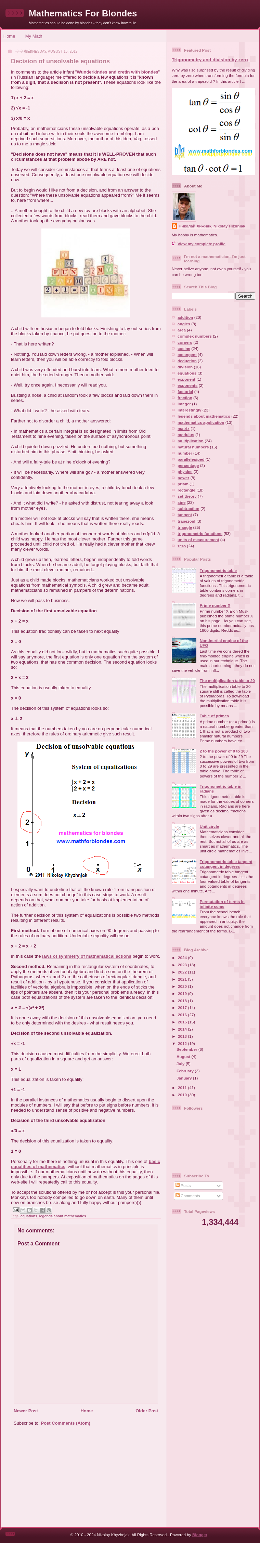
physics (185, 471)
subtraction (188, 508)
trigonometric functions (200, 533)
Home (9, 36)
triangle (185, 527)
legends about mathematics (62, 1216)
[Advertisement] (84, 1479)
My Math (33, 36)
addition (185, 317)
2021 (183, 979)
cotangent (187, 354)
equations (29, 1216)
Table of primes (214, 716)
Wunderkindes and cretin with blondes (117, 72)
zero (182, 546)
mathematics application (201, 422)
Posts (183, 1185)
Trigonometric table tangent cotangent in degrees (226, 863)
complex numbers (195, 336)
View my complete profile (201, 243)
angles (184, 324)
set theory (187, 496)
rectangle (186, 490)
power (183, 477)
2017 (183, 1007)
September (187, 1049)
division (185, 367)
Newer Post (26, 1410)
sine (181, 502)
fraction (185, 397)
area (182, 330)
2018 (183, 1000)
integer (184, 404)
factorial (185, 391)
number (185, 453)
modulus (186, 434)
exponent (186, 379)
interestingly (190, 410)
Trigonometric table (218, 570)
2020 (183, 986)
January (185, 1078)
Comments (188, 1195)
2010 (183, 1095)
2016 (183, 1014)
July (181, 1063)
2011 (183, 1087)
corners (185, 342)
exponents (187, 385)
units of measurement (198, 539)
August (184, 1056)
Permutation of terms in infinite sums (222, 903)
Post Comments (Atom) (65, 1423)
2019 (183, 993)
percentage (188, 465)
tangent (185, 514)
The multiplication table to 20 (227, 680)
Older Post (146, 1410)
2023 (183, 965)
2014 (183, 1029)
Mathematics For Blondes (83, 13)
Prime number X (215, 605)
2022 (183, 972)
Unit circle (209, 826)
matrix (184, 428)
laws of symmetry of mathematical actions (86, 956)
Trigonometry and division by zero (210, 59)
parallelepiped (191, 459)
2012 (183, 1043)
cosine (184, 348)
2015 (183, 1022)
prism (183, 484)
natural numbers (193, 447)
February (186, 1071)
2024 (183, 957)
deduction (187, 360)
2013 (183, 1036)
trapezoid (186, 521)
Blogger (199, 1534)
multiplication (191, 441)
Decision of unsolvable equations (60, 61)
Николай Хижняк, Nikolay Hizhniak (212, 226)
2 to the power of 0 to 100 (224, 751)
